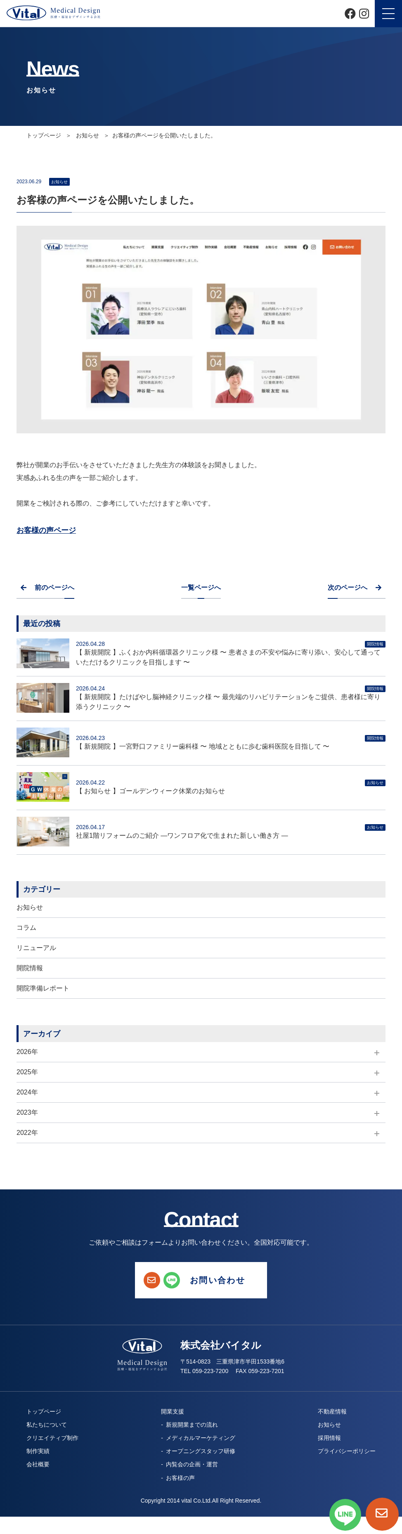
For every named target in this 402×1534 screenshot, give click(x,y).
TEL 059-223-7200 (204, 1371)
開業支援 (172, 1411)
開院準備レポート (43, 988)
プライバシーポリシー (347, 1451)
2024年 (27, 1092)
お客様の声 (180, 1478)
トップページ (44, 135)
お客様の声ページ (46, 530)
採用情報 (329, 1438)
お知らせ (30, 907)
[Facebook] (350, 13)
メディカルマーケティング (200, 1438)
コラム (26, 927)
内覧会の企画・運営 (192, 1464)
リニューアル (36, 947)
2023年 (27, 1112)
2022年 (27, 1132)
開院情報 (30, 967)
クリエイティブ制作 (52, 1438)
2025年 (27, 1071)
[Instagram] (364, 13)
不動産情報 (332, 1411)
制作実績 (38, 1451)
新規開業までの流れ (192, 1424)
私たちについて (46, 1424)
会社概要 (38, 1464)
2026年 (27, 1051)
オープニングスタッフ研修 (200, 1451)
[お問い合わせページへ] (382, 1514)
